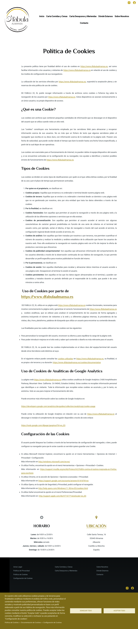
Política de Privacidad (21, 571)
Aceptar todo (119, 611)
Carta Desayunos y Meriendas (66, 571)
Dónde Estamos (102, 571)
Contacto (99, 574)
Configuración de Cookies (52, 622)
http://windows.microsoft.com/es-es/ (54, 461)
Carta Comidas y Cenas (63, 567)
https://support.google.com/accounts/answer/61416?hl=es (63, 481)
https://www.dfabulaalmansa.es (94, 66)
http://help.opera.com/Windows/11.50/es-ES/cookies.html (63, 488)
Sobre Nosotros (102, 567)
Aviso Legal (17, 567)
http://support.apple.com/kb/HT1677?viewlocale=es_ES (62, 496)
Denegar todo (86, 611)
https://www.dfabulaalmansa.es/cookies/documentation (77, 362)
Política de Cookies (12, 622)
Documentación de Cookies (31, 622)
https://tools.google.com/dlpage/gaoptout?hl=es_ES (43, 425)
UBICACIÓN (96, 526)
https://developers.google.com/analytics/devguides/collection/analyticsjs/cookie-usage (58, 406)
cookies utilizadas (65, 359)
